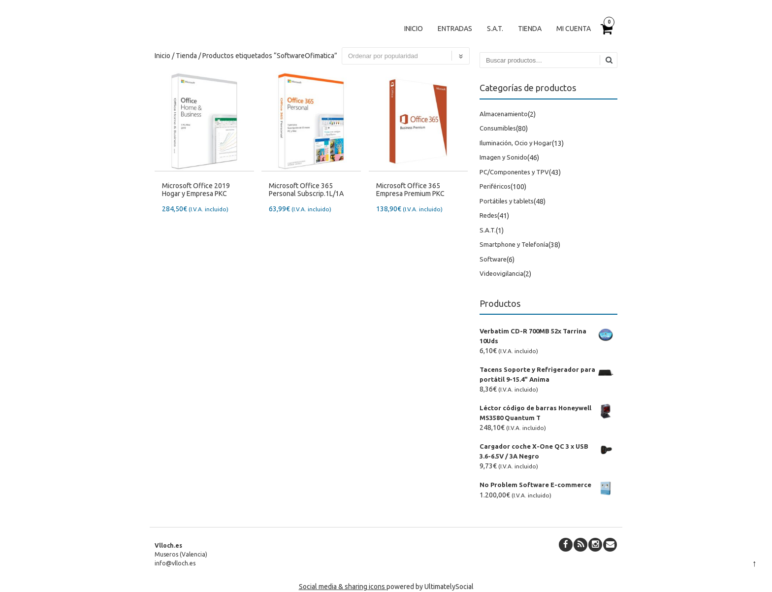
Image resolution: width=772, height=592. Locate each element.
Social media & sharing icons (342, 587)
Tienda (530, 29)
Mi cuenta (573, 29)
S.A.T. (495, 29)
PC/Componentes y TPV (514, 171)
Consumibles (498, 128)
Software (493, 259)
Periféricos (495, 186)
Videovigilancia (501, 273)
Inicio (413, 29)
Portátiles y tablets (507, 200)
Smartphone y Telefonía (514, 244)
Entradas (455, 29)
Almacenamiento (504, 113)
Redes (488, 215)
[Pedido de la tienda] (406, 56)
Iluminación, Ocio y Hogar (516, 142)
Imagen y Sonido (503, 157)
